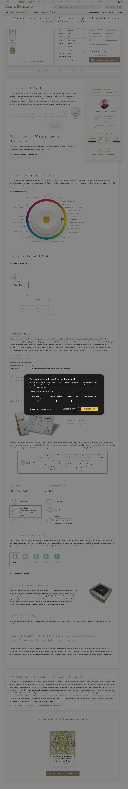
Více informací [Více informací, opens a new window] (46, 387)
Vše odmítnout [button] (69, 409)
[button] (64, 391)
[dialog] (64, 394)
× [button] (101, 376)
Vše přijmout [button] (89, 409)
